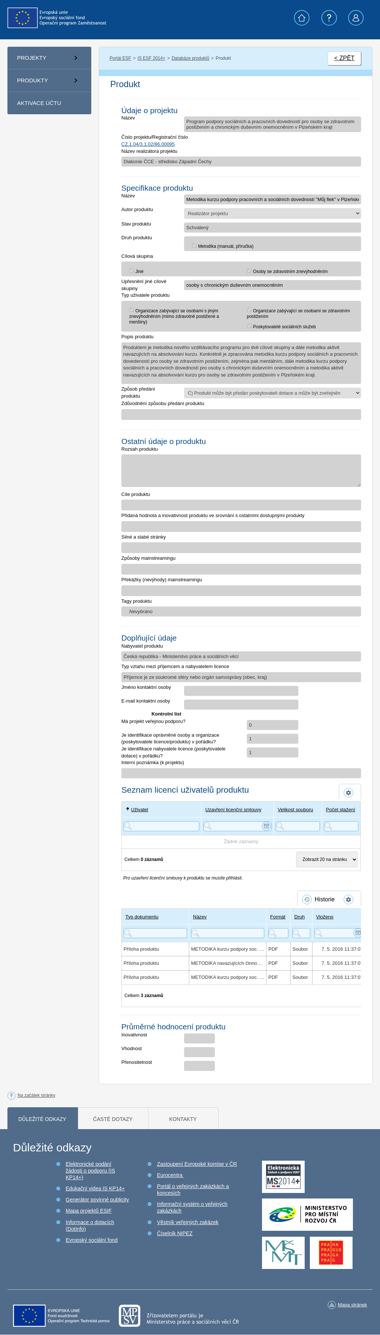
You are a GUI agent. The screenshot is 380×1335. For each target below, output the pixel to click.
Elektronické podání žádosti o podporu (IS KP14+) (90, 1170)
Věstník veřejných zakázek (188, 1222)
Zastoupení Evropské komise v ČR (197, 1164)
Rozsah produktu (139, 449)
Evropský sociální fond (92, 1240)
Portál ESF (120, 58)
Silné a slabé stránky (143, 537)
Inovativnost (134, 1035)
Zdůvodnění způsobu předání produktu (162, 403)
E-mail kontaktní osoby (145, 701)
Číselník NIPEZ (175, 1233)
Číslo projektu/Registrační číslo (154, 137)
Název (128, 118)
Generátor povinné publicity (97, 1200)
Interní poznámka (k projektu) (152, 762)
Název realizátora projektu (149, 151)
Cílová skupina (137, 256)
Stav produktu (136, 224)
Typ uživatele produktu (145, 295)
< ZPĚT (344, 58)
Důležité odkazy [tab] (42, 1119)
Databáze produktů (190, 58)
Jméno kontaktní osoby (146, 687)
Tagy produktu (136, 601)
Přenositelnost (136, 1062)
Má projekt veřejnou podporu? (153, 721)
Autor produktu (137, 209)
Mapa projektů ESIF (89, 1211)
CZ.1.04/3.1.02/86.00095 (148, 144)
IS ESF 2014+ (151, 58)
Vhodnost (131, 1048)
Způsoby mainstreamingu (148, 558)
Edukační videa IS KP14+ (95, 1188)
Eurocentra (170, 1175)
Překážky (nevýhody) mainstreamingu (161, 579)
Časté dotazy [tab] (112, 1119)
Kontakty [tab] (183, 1119)
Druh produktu (136, 237)
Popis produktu (137, 336)
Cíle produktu (135, 494)
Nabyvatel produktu (142, 646)
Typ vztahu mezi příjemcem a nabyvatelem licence (175, 666)
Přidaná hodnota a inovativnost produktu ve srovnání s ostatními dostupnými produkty (213, 515)
